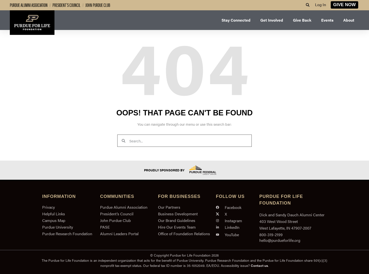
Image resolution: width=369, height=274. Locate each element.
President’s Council (66, 4)
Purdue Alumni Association (29, 4)
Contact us (259, 265)
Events (327, 20)
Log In (320, 4)
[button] (307, 5)
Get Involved (271, 20)
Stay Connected (236, 20)
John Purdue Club (97, 4)
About (348, 20)
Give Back (302, 20)
